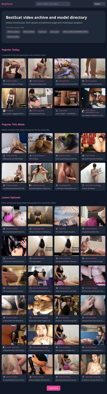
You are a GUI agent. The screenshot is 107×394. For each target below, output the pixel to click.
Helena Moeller (29, 32)
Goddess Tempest (91, 288)
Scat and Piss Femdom (40, 288)
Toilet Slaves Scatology (93, 185)
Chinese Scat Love (39, 185)
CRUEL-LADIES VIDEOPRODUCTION (75, 32)
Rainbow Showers (39, 156)
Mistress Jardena (13, 32)
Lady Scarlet (54, 32)
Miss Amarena (90, 156)
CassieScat (42, 32)
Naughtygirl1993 (64, 185)
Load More (53, 388)
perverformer (11, 258)
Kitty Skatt (62, 229)
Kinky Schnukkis (13, 37)
